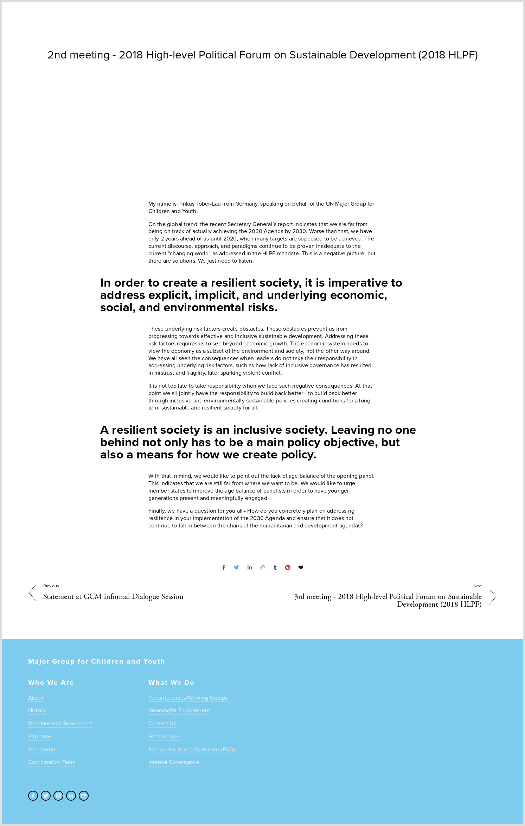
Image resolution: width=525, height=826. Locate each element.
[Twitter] (46, 796)
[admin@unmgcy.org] (84, 796)
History (37, 710)
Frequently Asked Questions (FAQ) (191, 749)
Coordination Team (52, 762)
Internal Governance (173, 762)
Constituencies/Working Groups (188, 697)
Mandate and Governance (60, 723)
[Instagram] (58, 796)
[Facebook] (33, 796)
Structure (39, 736)
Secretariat (41, 749)
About (36, 697)
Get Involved (164, 736)
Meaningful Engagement (179, 710)
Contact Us (162, 723)
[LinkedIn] (71, 796)
